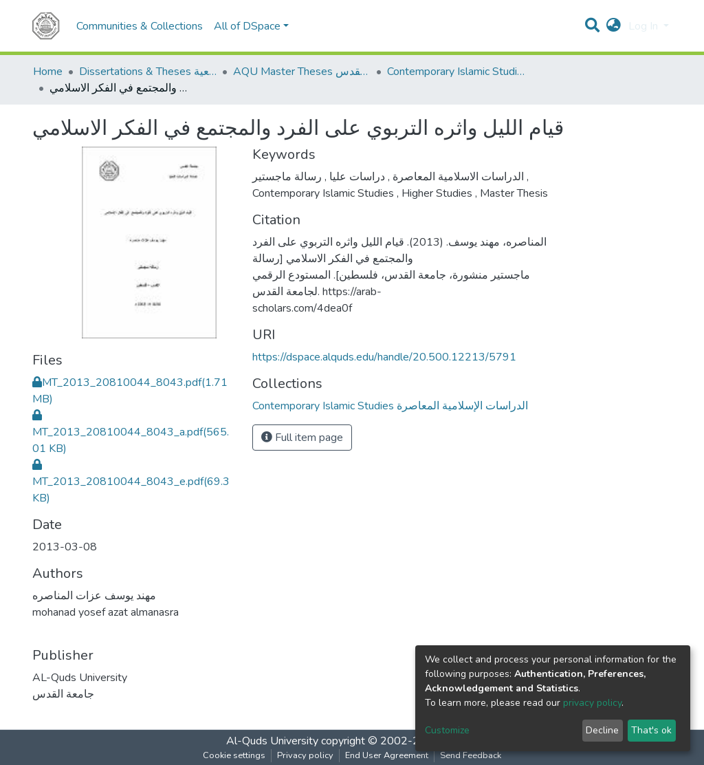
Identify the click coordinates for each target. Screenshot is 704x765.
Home (48, 71)
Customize (447, 730)
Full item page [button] (302, 437)
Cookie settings (234, 755)
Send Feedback (470, 755)
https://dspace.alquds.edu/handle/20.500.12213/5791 (384, 357)
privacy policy (592, 702)
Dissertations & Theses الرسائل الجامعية (148, 71)
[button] (614, 26)
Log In (644, 26)
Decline (602, 730)
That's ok (651, 730)
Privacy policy (305, 755)
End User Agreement (386, 755)
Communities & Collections (139, 26)
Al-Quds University (272, 740)
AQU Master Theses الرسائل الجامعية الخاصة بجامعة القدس (302, 71)
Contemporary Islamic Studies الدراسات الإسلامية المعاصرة (456, 71)
